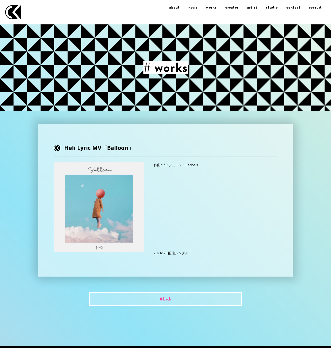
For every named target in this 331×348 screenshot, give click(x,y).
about (174, 7)
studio (272, 7)
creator (232, 7)
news (192, 7)
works (211, 7)
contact (293, 7)
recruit (315, 7)
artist (252, 7)
